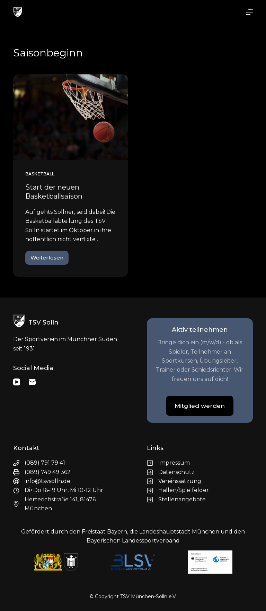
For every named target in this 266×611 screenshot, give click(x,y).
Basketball (39, 173)
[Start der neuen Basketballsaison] (70, 117)
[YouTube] (16, 382)
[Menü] (249, 12)
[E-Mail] (32, 382)
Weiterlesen (49, 259)
